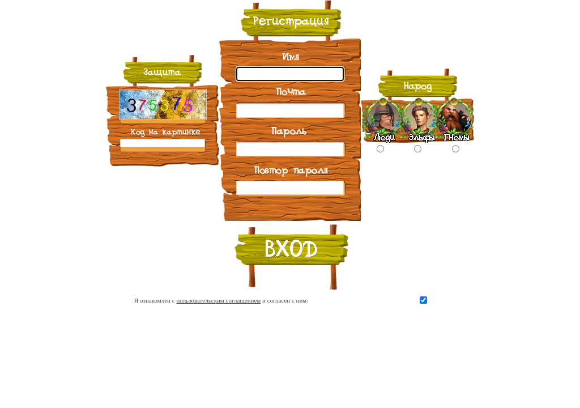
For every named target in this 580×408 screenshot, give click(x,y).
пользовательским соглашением (218, 300)
